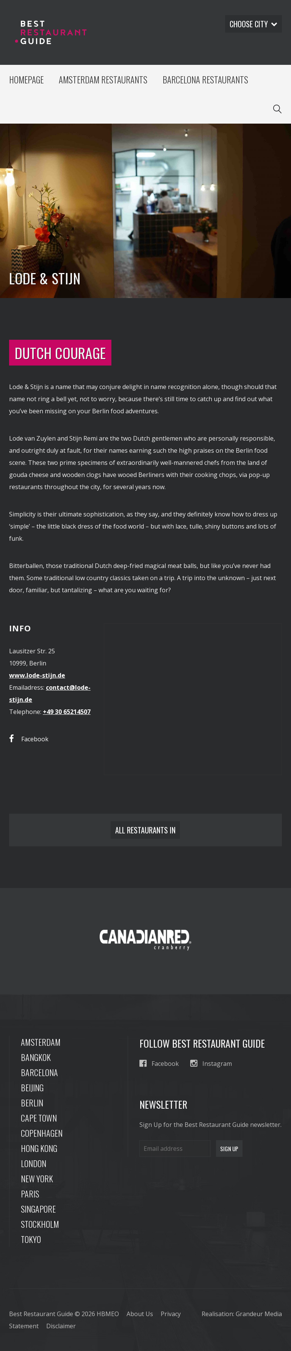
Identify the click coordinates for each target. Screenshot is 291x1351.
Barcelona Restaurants (205, 79)
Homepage (26, 79)
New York (37, 1178)
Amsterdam (41, 1042)
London (33, 1163)
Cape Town (39, 1118)
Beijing (32, 1087)
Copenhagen (42, 1133)
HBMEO (108, 1314)
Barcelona (39, 1072)
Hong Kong (39, 1148)
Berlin (32, 1103)
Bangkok (36, 1057)
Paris (30, 1194)
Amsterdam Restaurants (103, 79)
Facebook (28, 738)
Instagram (211, 1063)
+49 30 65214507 (67, 712)
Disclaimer (61, 1326)
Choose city (253, 24)
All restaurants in (145, 830)
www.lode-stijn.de (37, 675)
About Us (140, 1314)
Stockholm (40, 1224)
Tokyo (31, 1239)
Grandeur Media (259, 1314)
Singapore (38, 1209)
